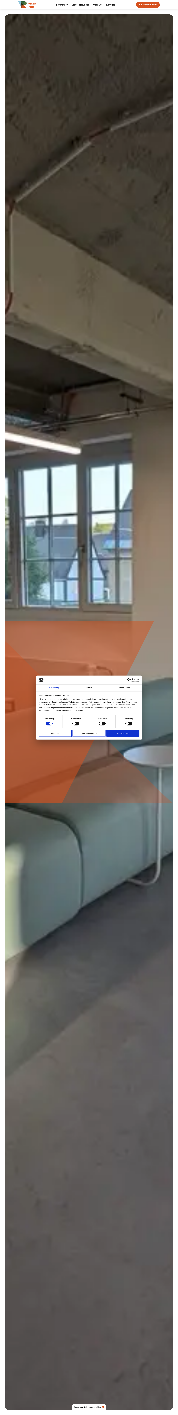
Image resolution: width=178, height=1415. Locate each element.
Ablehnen (55, 733)
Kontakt (110, 4)
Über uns (98, 4)
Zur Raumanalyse (148, 4)
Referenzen (62, 4)
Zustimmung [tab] (53, 688)
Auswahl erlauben (89, 733)
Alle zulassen (122, 733)
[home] (27, 4)
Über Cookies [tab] (124, 688)
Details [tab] (89, 688)
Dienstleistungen (80, 4)
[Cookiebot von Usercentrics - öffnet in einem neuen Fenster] (129, 680)
